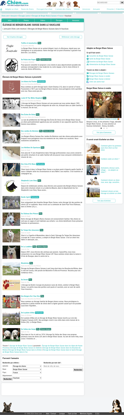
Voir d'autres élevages (15, 37)
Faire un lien (72, 414)
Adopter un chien (11, 9)
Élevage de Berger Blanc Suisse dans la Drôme (25, 350)
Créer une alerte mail (95, 82)
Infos (9, 20)
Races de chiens (27, 9)
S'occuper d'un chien (44, 9)
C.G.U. (97, 414)
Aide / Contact (51, 414)
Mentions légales (86, 414)
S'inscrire (110, 9)
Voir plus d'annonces (104, 132)
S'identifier (120, 9)
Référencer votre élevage (71, 37)
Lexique (62, 414)
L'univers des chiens (63, 9)
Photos (26, 20)
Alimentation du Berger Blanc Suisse (101, 64)
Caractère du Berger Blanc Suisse (100, 56)
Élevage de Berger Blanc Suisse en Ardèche (26, 348)
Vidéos (42, 20)
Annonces (86, 9)
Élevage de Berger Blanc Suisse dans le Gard (59, 350)
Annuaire (96, 9)
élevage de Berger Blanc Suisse (21, 346)
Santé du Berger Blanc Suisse (98, 59)
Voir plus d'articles (104, 201)
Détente (77, 9)
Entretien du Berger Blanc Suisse (100, 62)
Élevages (59, 20)
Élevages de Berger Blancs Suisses (100, 73)
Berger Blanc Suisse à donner (98, 79)
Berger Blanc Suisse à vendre (98, 76)
